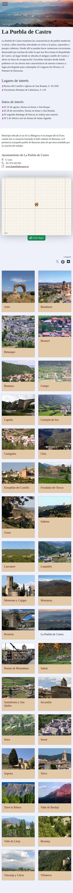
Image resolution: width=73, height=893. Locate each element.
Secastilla (46, 702)
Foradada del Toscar (52, 487)
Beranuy (45, 841)
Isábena (45, 521)
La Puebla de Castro (52, 634)
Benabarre (46, 306)
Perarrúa (9, 634)
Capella (8, 419)
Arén (7, 306)
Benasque (9, 352)
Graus (7, 532)
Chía (43, 453)
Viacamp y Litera (14, 875)
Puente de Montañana (16, 668)
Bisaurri (45, 340)
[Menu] (5, 4)
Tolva (44, 773)
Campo (45, 385)
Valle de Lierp (12, 841)
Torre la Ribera (12, 807)
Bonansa (9, 385)
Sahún (44, 668)
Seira (7, 739)
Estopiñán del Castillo (16, 487)
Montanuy (46, 600)
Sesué (44, 739)
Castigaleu (10, 453)
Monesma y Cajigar (15, 600)
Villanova (46, 875)
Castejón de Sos (50, 419)
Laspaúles (46, 566)
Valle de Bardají (50, 807)
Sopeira (8, 773)
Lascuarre (9, 566)
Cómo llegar (36, 238)
